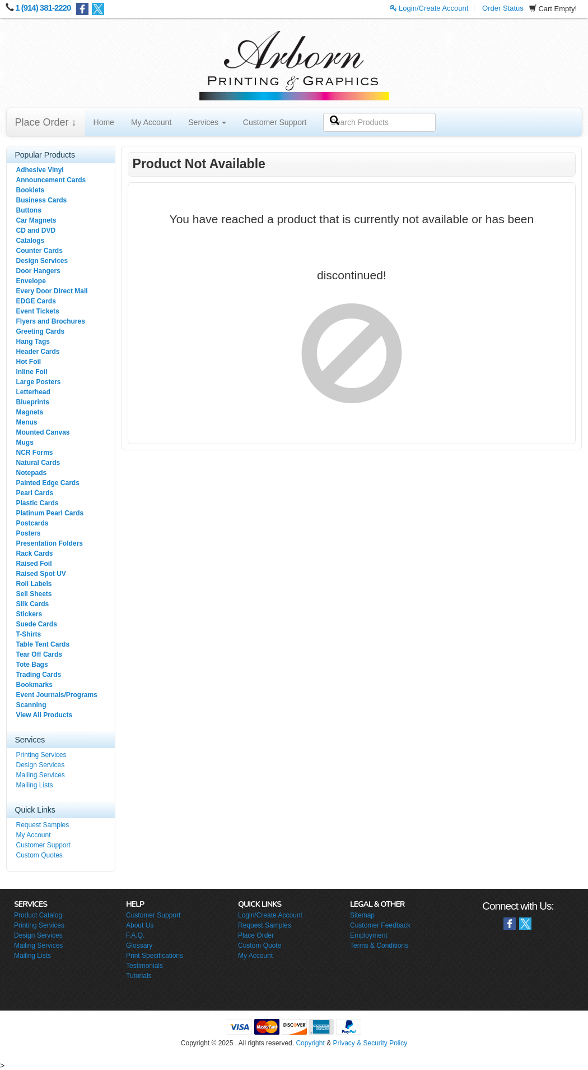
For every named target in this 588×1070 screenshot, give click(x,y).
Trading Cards (39, 675)
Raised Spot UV (41, 574)
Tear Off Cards (39, 654)
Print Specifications (154, 956)
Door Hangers (38, 271)
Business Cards (41, 200)
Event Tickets (37, 311)
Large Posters (38, 382)
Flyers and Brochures (50, 321)
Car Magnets (36, 220)
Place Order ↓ (46, 122)
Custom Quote (259, 945)
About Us (139, 925)
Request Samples (42, 825)
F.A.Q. (135, 935)
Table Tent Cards (43, 644)
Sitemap (362, 915)
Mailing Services (40, 775)
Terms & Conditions (379, 945)
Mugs (25, 442)
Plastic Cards (37, 503)
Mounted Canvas (43, 432)
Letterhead (33, 392)
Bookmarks (34, 685)
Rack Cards (34, 553)
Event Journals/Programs (56, 695)
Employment (369, 935)
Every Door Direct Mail (52, 291)
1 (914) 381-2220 (43, 7)
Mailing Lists (34, 785)
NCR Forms (34, 452)
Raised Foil (34, 564)
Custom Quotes (39, 855)
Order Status (503, 8)
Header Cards (38, 352)
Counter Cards (39, 251)
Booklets (30, 190)
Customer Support (275, 122)
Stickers (29, 614)
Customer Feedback (380, 925)
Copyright (310, 1043)
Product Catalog (38, 915)
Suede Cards (36, 624)
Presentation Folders (49, 543)
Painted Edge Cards (48, 483)
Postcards (32, 523)
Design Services (42, 261)
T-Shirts (28, 634)
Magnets (30, 412)
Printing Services (41, 755)
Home (104, 122)
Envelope (31, 281)
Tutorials (139, 976)
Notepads (31, 473)
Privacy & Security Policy (370, 1043)
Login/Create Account (429, 8)
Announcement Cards (51, 180)
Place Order (256, 935)
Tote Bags (32, 664)
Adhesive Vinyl (40, 170)
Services (207, 122)
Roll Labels (34, 584)
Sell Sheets (34, 594)
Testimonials (144, 966)
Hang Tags (33, 341)
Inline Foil (32, 372)
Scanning (31, 705)
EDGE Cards (36, 301)
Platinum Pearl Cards (50, 513)
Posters (28, 533)
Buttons (28, 210)
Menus (27, 422)
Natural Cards (38, 463)
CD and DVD (36, 230)
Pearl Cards (35, 493)
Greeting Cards (40, 331)
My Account (151, 122)
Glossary (139, 945)
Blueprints (32, 402)
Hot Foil (28, 362)
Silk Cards (32, 604)
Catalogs (30, 241)
